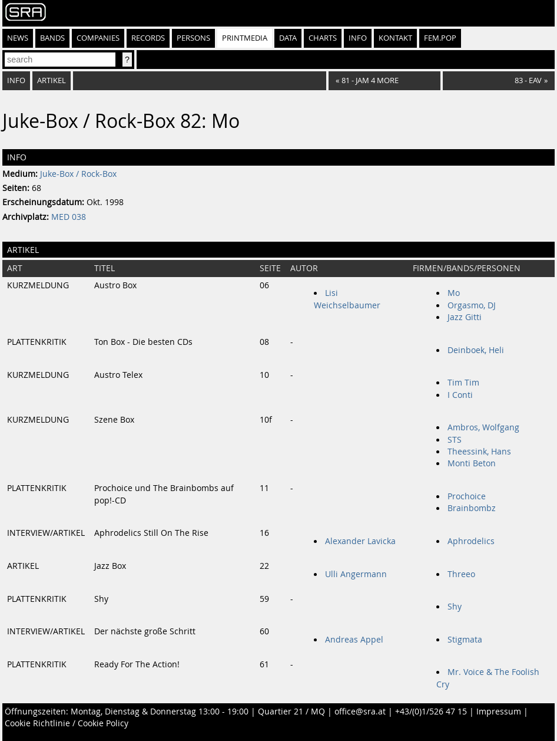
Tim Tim (463, 382)
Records (148, 38)
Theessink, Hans (479, 451)
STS (454, 439)
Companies (98, 38)
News (17, 38)
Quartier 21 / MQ (291, 711)
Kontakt (395, 38)
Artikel (51, 80)
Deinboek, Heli (475, 350)
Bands (52, 38)
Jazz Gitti (464, 317)
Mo (453, 293)
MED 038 (68, 217)
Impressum (498, 711)
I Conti (460, 395)
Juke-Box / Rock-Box (78, 174)
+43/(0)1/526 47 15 (431, 711)
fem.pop (440, 38)
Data (288, 38)
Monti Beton (471, 463)
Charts (323, 38)
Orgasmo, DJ (471, 305)
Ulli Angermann (356, 574)
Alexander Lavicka (360, 541)
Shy (454, 606)
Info (358, 38)
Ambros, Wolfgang (483, 427)
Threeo (461, 574)
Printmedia (244, 38)
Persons (193, 38)
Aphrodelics (471, 541)
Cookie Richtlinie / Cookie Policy (66, 723)
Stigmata (464, 639)
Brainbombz (471, 508)
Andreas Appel (354, 639)
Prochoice (466, 496)
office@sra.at (360, 711)
